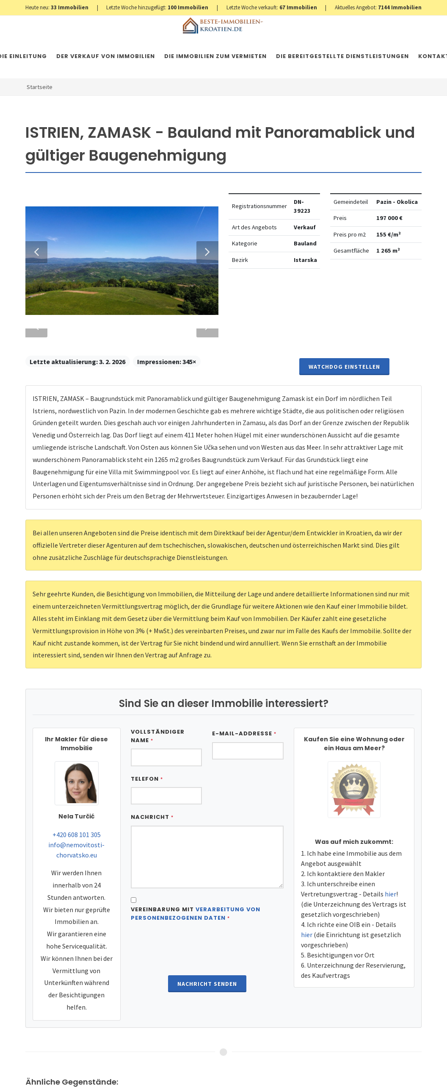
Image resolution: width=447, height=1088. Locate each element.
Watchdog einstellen (344, 1066)
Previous (36, 602)
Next (203, 602)
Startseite (39, 87)
